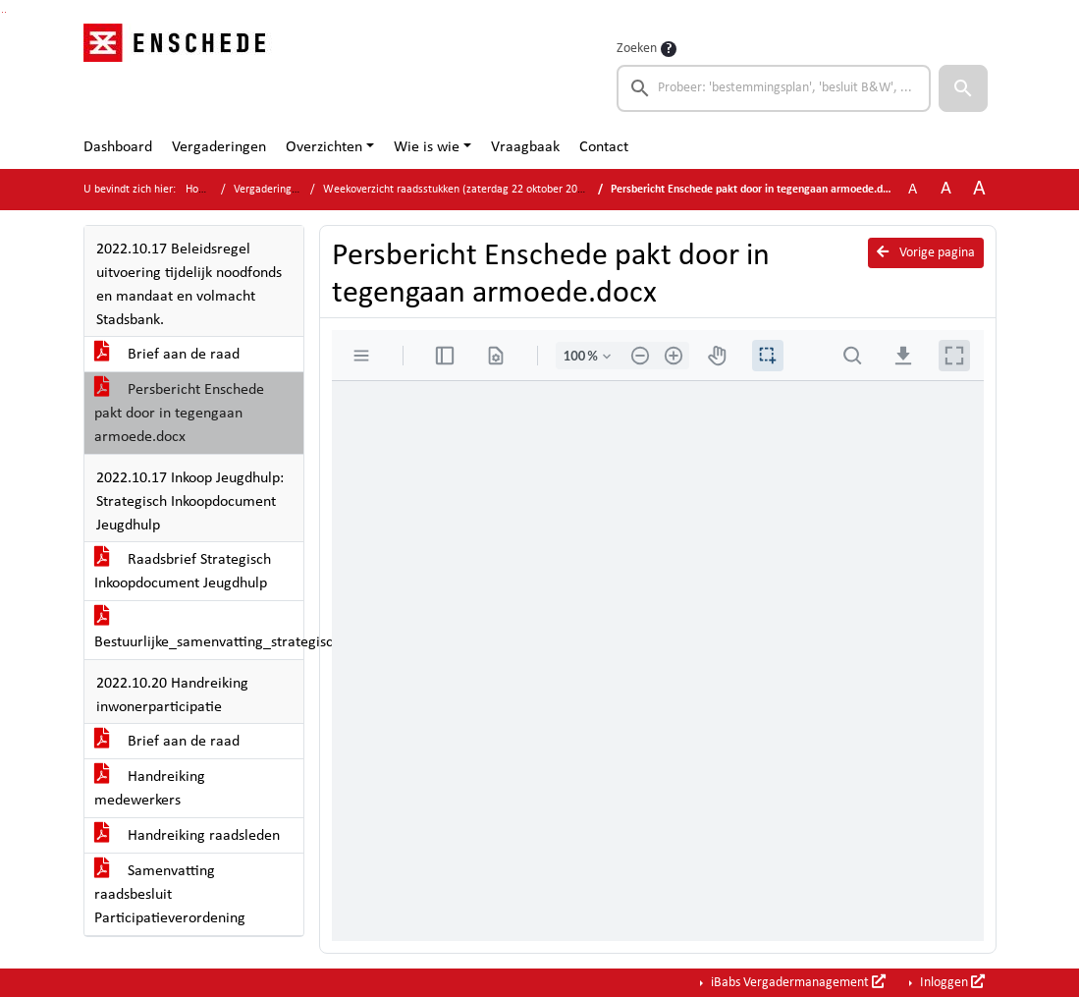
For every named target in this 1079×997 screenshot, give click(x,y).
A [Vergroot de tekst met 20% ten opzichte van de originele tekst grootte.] (946, 189)
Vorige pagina (926, 252)
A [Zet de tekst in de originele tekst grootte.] (912, 189)
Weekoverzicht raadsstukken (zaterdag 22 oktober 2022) (458, 189)
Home (200, 189)
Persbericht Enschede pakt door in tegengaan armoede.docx (179, 413)
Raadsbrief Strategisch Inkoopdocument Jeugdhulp (182, 571)
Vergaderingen (219, 147)
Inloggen (951, 982)
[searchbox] (774, 88)
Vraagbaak (525, 147)
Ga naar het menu (5, 12)
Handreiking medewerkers (149, 788)
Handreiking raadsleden (187, 836)
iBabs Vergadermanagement (797, 982)
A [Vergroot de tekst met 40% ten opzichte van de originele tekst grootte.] (979, 189)
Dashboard (117, 147)
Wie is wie (426, 147)
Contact (603, 147)
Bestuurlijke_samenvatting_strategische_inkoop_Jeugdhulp (198, 630)
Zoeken (637, 48)
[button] (963, 88)
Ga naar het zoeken (2, 12)
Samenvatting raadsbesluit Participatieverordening (169, 894)
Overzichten (324, 147)
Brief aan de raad (167, 354)
